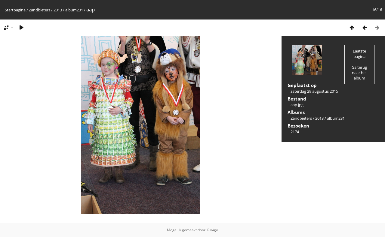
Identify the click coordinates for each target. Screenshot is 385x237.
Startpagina (15, 10)
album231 (74, 10)
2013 (58, 10)
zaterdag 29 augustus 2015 (314, 91)
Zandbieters (39, 10)
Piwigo (212, 229)
